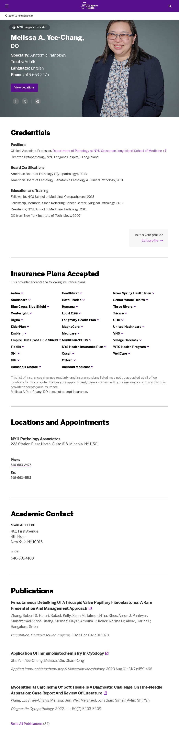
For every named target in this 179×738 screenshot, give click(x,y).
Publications (32, 591)
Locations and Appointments (60, 422)
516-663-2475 (37, 74)
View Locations (24, 87)
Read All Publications (30, 724)
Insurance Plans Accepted (55, 274)
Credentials (30, 132)
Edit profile (150, 240)
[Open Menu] (6, 6)
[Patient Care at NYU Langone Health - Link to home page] (89, 5)
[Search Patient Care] (170, 6)
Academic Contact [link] (42, 514)
